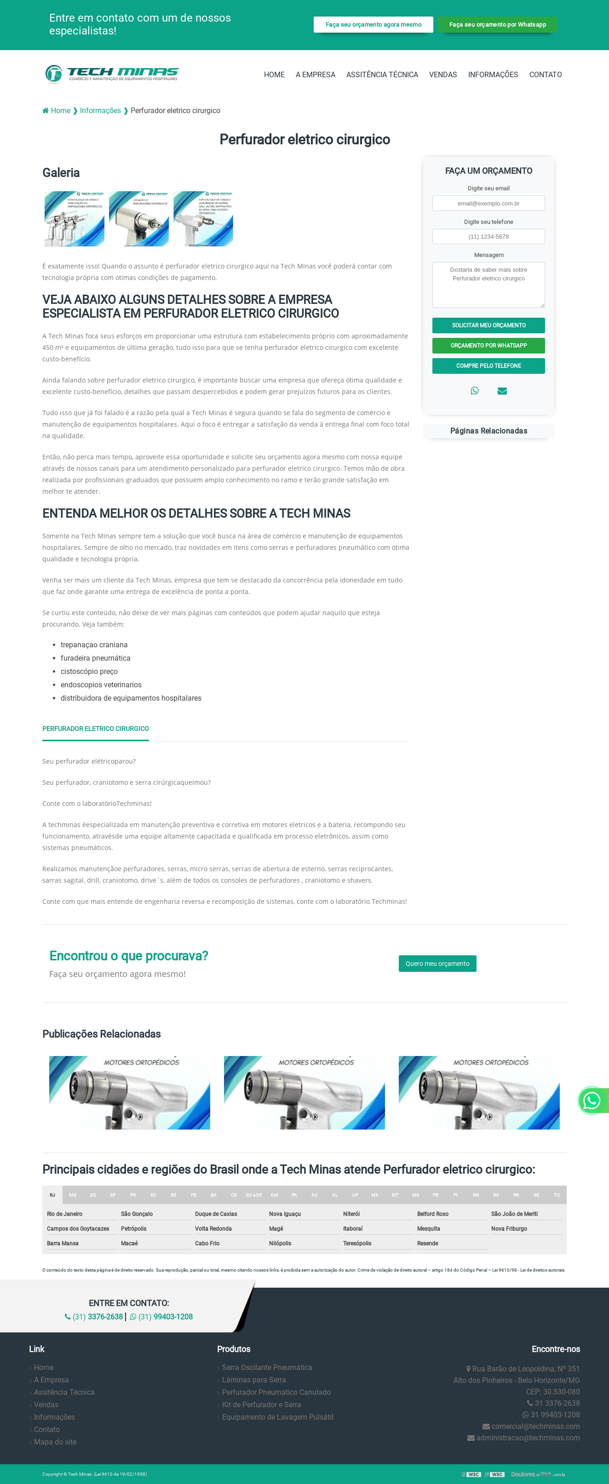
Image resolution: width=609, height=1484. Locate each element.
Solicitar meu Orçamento (489, 325)
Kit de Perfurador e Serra (261, 1404)
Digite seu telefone (488, 221)
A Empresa (315, 74)
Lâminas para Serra (254, 1380)
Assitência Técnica (382, 74)
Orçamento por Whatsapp (489, 345)
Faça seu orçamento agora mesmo (373, 24)
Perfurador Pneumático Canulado (276, 1392)
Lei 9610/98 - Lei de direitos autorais (528, 1270)
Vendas (443, 74)
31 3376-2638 (553, 1403)
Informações (493, 74)
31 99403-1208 (551, 1414)
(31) (94, 1317)
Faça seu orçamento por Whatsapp (497, 24)
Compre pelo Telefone (488, 366)
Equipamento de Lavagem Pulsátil (277, 1417)
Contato (545, 74)
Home (274, 74)
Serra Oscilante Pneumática (267, 1367)
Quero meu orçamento (438, 963)
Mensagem (489, 254)
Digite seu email (489, 188)
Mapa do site (55, 1442)
